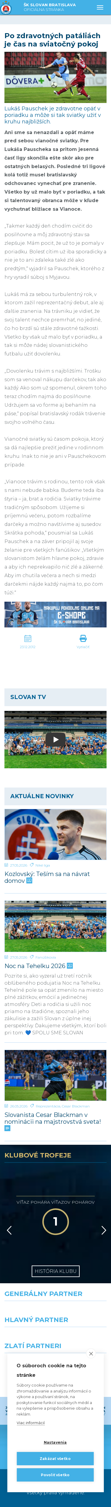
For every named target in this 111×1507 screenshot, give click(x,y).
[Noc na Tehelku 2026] (55, 926)
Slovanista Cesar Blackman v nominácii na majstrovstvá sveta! (52, 1121)
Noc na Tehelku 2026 (38, 966)
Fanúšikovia (46, 957)
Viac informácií (31, 1423)
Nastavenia (55, 1442)
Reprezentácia (48, 1106)
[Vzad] (8, 1230)
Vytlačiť (83, 647)
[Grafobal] (27, 1337)
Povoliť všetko (55, 1475)
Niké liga (43, 865)
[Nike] (55, 1311)
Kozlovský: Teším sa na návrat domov (47, 877)
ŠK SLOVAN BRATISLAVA (50, 7)
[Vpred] (102, 1230)
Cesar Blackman (76, 1106)
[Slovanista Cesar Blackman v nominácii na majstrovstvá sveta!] (55, 1075)
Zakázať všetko (55, 1458)
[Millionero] (83, 1337)
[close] (91, 1354)
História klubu (56, 1271)
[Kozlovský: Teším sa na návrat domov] (55, 834)
